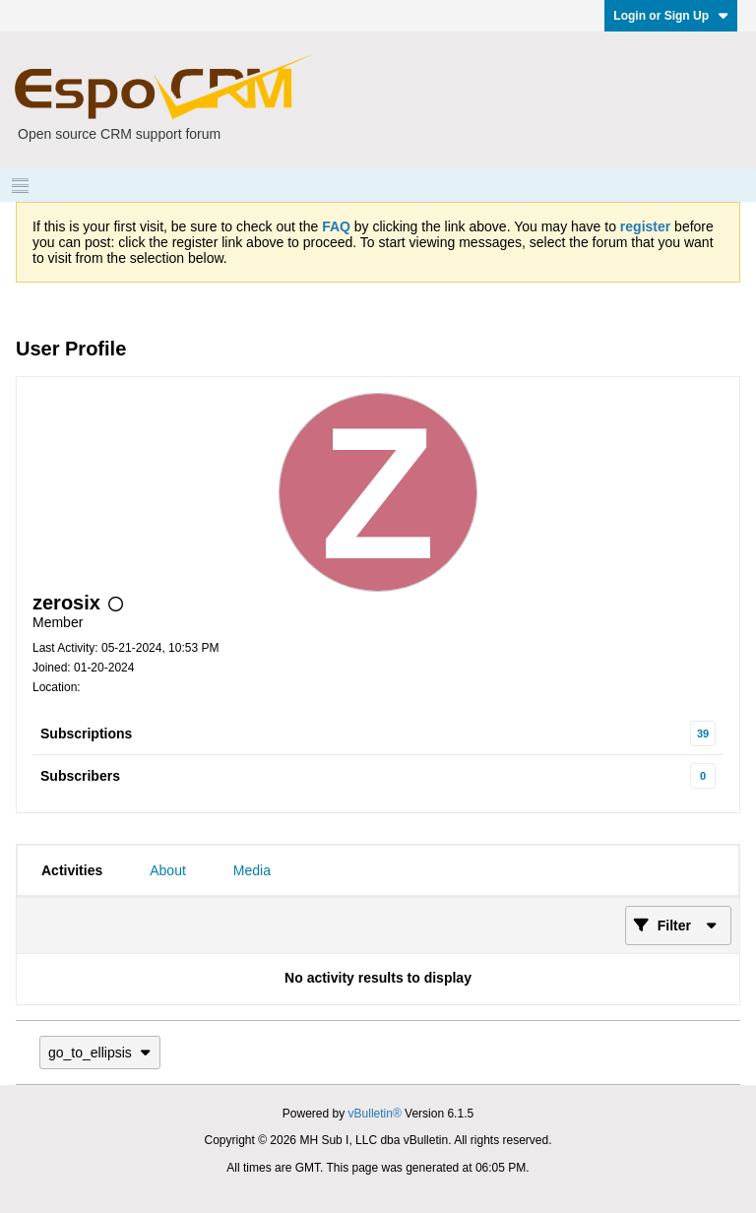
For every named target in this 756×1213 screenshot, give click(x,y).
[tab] (72, 870)
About (168, 870)
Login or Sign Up (670, 16)
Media (252, 870)
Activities (71, 870)
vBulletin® (375, 1113)
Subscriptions (86, 733)
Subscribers (80, 776)
